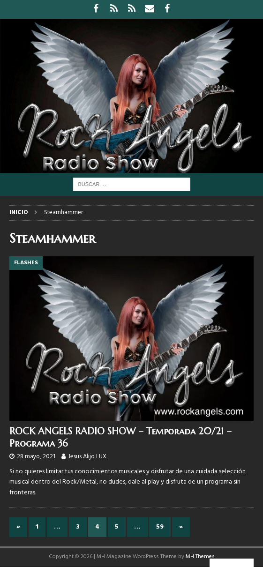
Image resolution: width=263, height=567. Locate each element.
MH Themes (200, 556)
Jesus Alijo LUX (87, 457)
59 (160, 527)
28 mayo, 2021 (36, 457)
